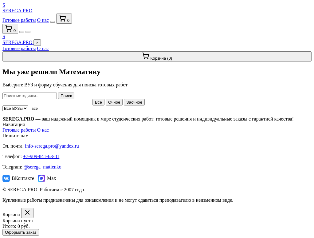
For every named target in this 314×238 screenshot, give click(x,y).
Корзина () (157, 56)
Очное (114, 102)
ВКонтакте (18, 178)
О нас (43, 20)
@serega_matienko (42, 166)
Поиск (66, 95)
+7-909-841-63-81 (41, 156)
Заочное (134, 102)
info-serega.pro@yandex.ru (52, 146)
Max (47, 178)
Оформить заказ (21, 232)
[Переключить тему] (52, 22)
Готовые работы (19, 20)
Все (98, 102)
